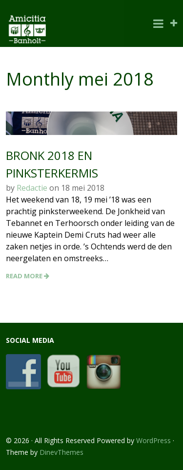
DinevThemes (61, 452)
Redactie (32, 187)
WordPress (153, 440)
